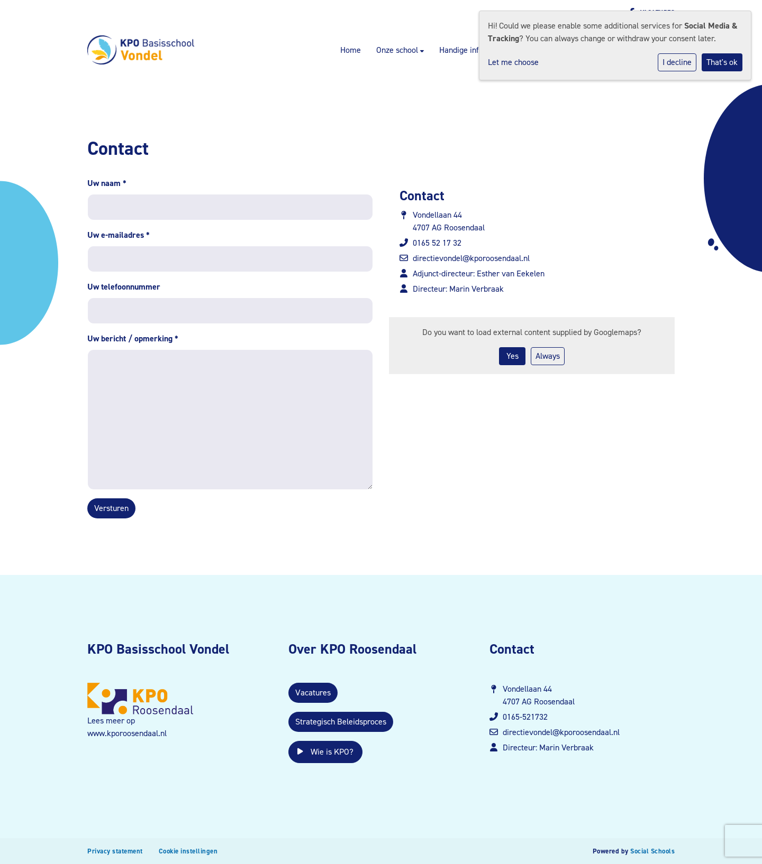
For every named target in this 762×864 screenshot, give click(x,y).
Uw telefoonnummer (123, 286)
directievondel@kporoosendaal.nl (471, 258)
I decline (677, 62)
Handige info (461, 49)
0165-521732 (525, 716)
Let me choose (513, 62)
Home (350, 49)
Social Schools (652, 851)
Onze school (398, 49)
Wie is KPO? (325, 751)
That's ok (722, 62)
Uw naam (106, 183)
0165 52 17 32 (437, 242)
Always (548, 355)
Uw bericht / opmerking (132, 338)
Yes (512, 355)
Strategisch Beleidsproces (340, 721)
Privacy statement (115, 851)
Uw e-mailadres (118, 234)
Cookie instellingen (188, 851)
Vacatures (313, 692)
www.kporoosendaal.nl (127, 733)
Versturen (111, 508)
